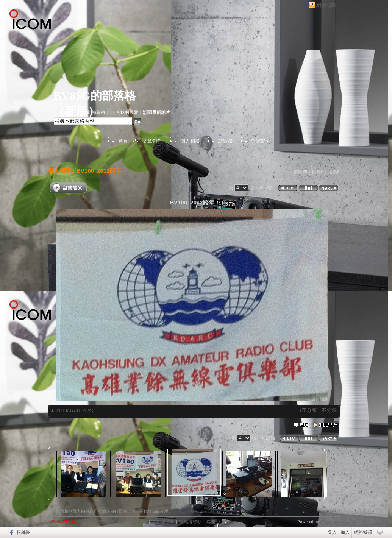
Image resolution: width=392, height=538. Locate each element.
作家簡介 (261, 141)
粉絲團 (23, 532)
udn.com (328, 521)
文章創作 (152, 141)
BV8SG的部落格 (95, 95)
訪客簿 (225, 141)
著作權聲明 (163, 522)
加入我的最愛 (124, 112)
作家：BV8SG (68, 105)
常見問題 (115, 522)
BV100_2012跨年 (99, 170)
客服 (211, 522)
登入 (332, 532)
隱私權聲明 (190, 522)
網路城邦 (326, 5)
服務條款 (138, 522)
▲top (331, 510)
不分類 (309, 410)
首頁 (123, 141)
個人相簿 (190, 141)
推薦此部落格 (91, 112)
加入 (345, 532)
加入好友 (63, 112)
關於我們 (93, 522)
